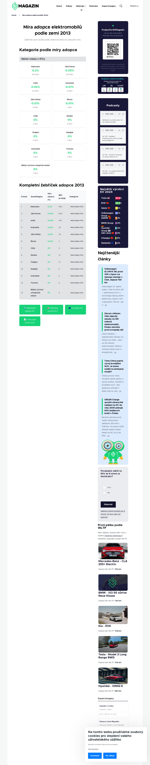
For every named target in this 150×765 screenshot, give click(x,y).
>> (106, 305)
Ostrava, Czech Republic (109, 721)
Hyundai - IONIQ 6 (110, 686)
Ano (109, 487)
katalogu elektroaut (113, 536)
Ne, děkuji (110, 756)
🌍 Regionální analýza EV (30, 309)
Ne (108, 493)
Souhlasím (94, 756)
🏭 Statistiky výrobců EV (52, 309)
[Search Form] (121, 6)
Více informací (93, 749)
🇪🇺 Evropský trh (75, 308)
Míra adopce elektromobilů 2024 (35, 15)
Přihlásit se (134, 6)
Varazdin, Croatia (106, 706)
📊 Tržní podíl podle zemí (30, 321)
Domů (14, 15)
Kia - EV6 (104, 626)
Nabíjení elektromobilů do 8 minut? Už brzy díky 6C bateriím (113, 514)
